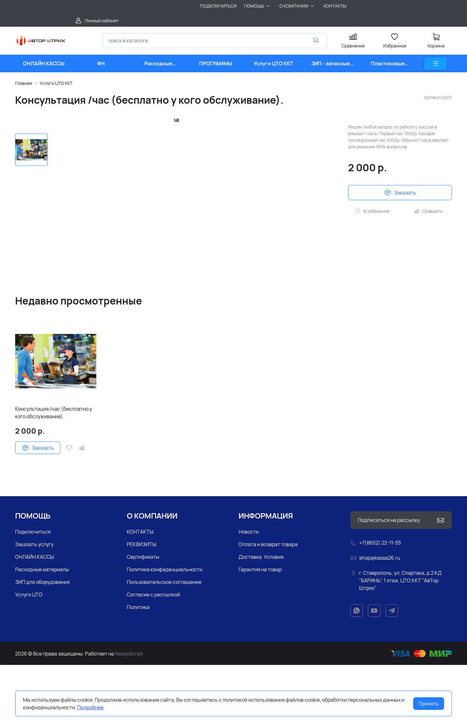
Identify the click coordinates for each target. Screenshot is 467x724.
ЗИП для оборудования (42, 641)
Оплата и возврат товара (268, 603)
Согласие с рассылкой (153, 653)
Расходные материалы (42, 628)
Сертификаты (143, 615)
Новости (249, 590)
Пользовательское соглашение (164, 641)
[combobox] (215, 40)
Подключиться (33, 590)
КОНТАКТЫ (140, 590)
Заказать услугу (34, 603)
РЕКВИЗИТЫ (141, 603)
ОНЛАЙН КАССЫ (34, 615)
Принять (429, 703)
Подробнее (90, 707)
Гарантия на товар (260, 628)
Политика (138, 666)
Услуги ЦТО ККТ (56, 83)
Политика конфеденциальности (164, 628)
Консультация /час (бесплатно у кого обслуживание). (53, 471)
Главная (23, 83)
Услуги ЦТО (28, 653)
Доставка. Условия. (262, 615)
